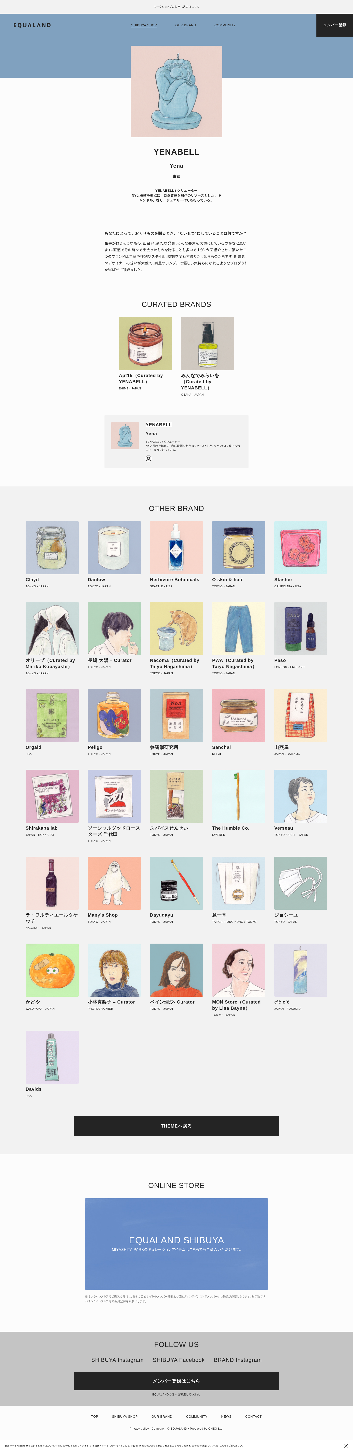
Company (158, 1428)
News (226, 1416)
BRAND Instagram (238, 1360)
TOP (94, 1416)
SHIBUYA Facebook (179, 1360)
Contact (253, 1416)
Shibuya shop (144, 25)
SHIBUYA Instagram (117, 1360)
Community (225, 25)
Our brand (185, 25)
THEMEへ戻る (176, 1125)
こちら (223, 1445)
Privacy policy (139, 1428)
